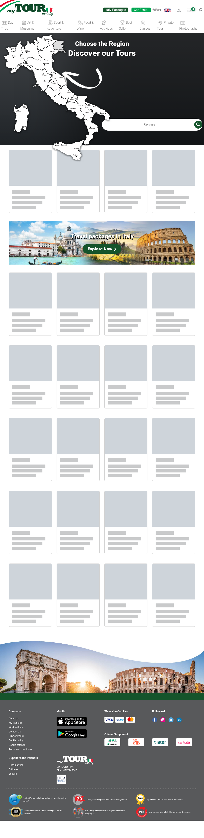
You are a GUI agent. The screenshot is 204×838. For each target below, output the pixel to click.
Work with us (16, 744)
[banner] (30, 10)
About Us (14, 735)
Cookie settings (17, 762)
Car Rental (141, 10)
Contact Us (15, 749)
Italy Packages (115, 10)
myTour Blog (15, 740)
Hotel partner (16, 782)
